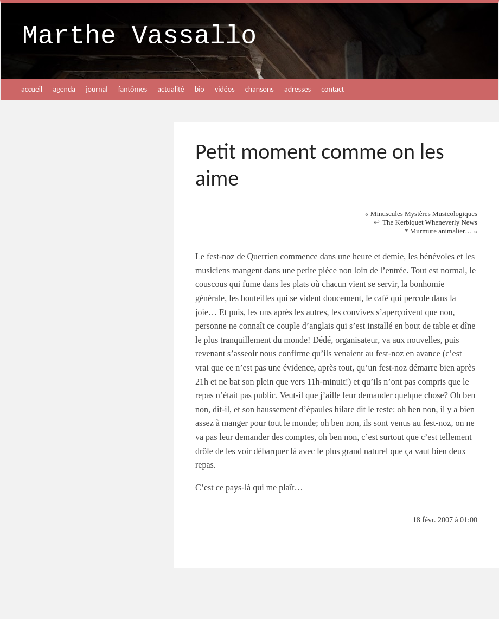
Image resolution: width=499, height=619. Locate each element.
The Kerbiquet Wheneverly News (429, 222)
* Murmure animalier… (441, 231)
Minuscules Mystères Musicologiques (421, 213)
